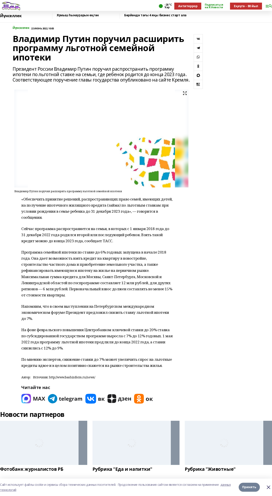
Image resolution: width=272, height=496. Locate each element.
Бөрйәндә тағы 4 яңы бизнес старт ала (155, 15)
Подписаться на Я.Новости (214, 6)
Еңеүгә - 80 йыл (246, 6)
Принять (249, 487)
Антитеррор (187, 6)
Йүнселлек (11, 15)
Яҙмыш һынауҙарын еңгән (78, 15)
